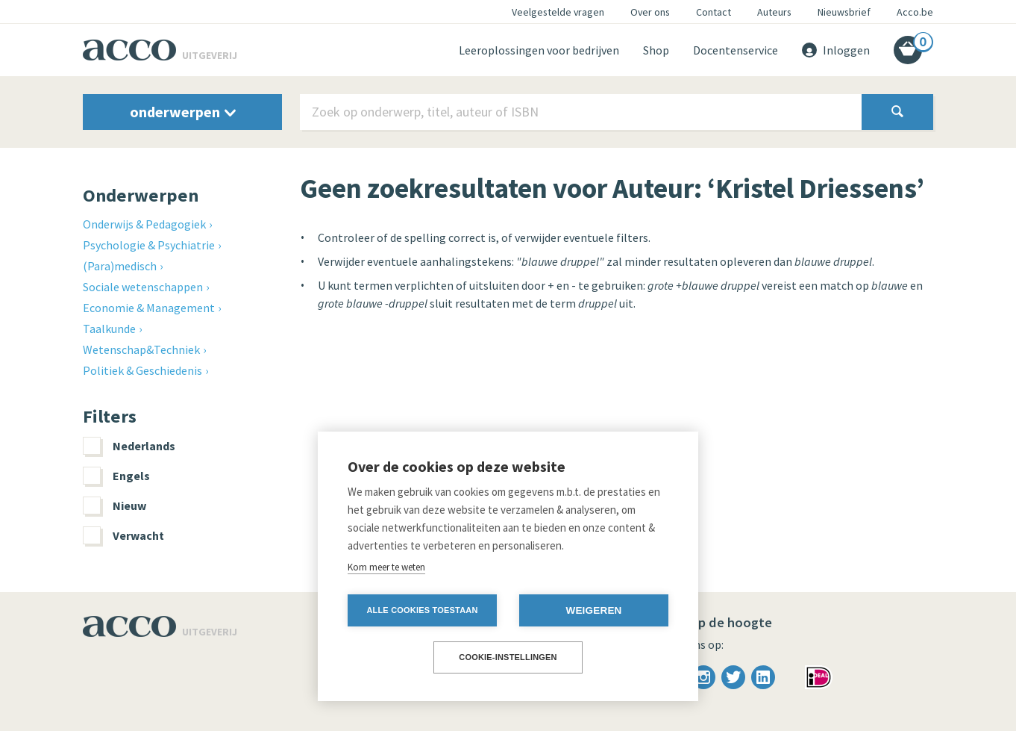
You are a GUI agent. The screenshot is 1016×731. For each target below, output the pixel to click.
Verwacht (123, 535)
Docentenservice (735, 50)
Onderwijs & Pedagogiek (144, 224)
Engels (116, 476)
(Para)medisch (120, 265)
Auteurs (774, 12)
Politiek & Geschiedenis (142, 370)
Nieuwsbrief (844, 12)
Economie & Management (149, 307)
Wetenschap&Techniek (141, 349)
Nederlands (129, 446)
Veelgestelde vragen (558, 12)
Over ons (650, 12)
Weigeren (593, 610)
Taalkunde (109, 328)
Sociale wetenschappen (143, 286)
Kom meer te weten (386, 567)
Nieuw (114, 505)
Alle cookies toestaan (421, 610)
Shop (656, 50)
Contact (713, 12)
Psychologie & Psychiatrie (149, 244)
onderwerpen (183, 111)
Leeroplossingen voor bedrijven (539, 50)
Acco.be (915, 12)
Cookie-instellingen (508, 657)
